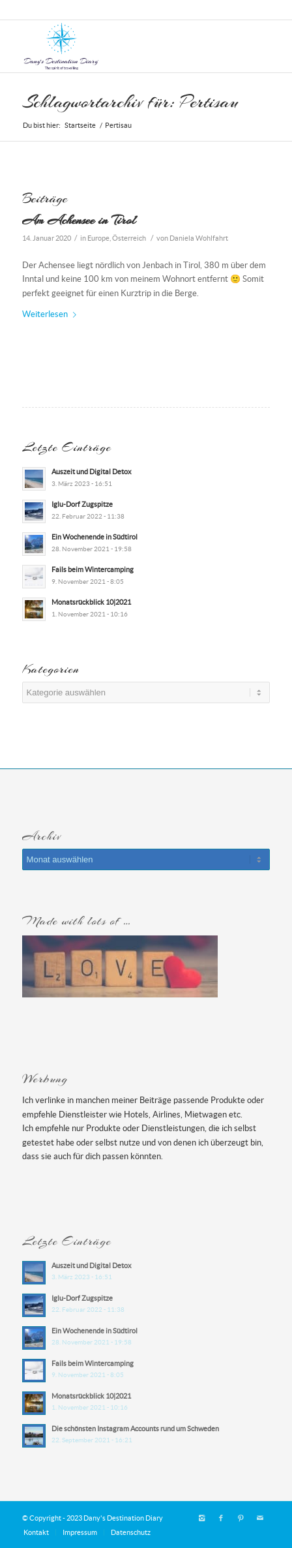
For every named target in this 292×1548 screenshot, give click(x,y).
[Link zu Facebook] (221, 1518)
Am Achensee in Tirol (79, 219)
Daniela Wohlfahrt (198, 238)
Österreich (129, 238)
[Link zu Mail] (260, 1518)
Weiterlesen (51, 314)
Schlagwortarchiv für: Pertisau (130, 101)
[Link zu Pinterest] (240, 1518)
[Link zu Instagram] (201, 1518)
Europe (98, 238)
